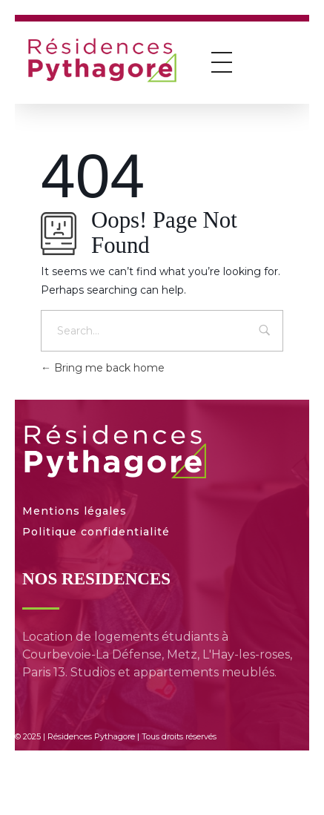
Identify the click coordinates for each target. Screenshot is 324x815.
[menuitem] (155, 763)
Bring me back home (103, 367)
